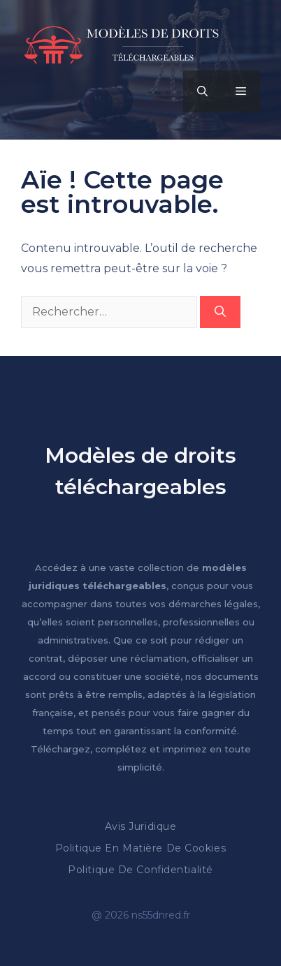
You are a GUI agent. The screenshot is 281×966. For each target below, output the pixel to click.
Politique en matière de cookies (140, 848)
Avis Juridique (141, 826)
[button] (202, 91)
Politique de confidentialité (140, 869)
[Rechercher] (220, 312)
